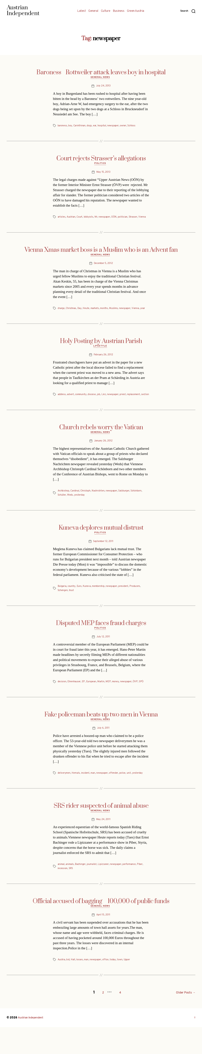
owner (128, 126)
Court (81, 218)
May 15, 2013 (103, 174)
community (82, 406)
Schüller (77, 511)
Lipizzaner (108, 892)
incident (88, 795)
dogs (91, 126)
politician (128, 218)
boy (71, 126)
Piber (61, 896)
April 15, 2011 (103, 943)
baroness (63, 126)
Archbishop (64, 507)
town (125, 988)
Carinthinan (81, 126)
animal (61, 892)
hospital (105, 126)
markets (98, 315)
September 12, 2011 (103, 558)
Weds (86, 511)
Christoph (88, 507)
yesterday (95, 511)
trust (86, 607)
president (130, 603)
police (129, 795)
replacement (140, 406)
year (60, 319)
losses (81, 988)
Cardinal (76, 507)
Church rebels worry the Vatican (101, 443)
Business (118, 11)
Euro (81, 603)
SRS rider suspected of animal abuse (101, 833)
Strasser (140, 218)
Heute (88, 315)
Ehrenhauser (75, 699)
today (117, 988)
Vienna (61, 222)
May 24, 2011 (103, 847)
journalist (94, 892)
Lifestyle (101, 357)
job (102, 406)
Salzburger (131, 507)
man (96, 795)
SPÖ (60, 703)
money (120, 699)
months (109, 315)
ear (97, 126)
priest (128, 406)
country (72, 603)
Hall (74, 988)
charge (61, 315)
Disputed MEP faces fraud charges (101, 640)
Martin (105, 699)
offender (119, 795)
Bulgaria (62, 603)
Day (81, 315)
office (109, 988)
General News (101, 78)
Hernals (77, 795)
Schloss (137, 126)
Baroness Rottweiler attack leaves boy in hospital (101, 72)
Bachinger (82, 892)
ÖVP (141, 699)
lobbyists (91, 218)
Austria (62, 988)
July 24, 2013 (103, 87)
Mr (99, 218)
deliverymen (65, 795)
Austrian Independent (33, 1045)
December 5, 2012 (103, 270)
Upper (132, 988)
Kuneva (89, 603)
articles (62, 218)
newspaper (117, 126)
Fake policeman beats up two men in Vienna (101, 737)
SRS (80, 896)
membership (102, 603)
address (62, 406)
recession (70, 896)
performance (136, 892)
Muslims (119, 315)
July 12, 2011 (103, 654)
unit (136, 795)
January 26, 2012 (103, 457)
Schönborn (64, 511)
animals (70, 892)
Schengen (76, 607)
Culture (105, 11)
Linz (107, 406)
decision (62, 699)
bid (68, 988)
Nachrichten (102, 507)
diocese (94, 406)
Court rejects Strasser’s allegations (101, 160)
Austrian (72, 218)
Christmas (72, 315)
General (93, 11)
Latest (81, 11)
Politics (101, 165)
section (62, 410)
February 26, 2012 (103, 366)
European (94, 699)
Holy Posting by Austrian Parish (101, 352)
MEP (112, 699)
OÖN (119, 218)
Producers (64, 607)
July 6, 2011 (103, 751)
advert (71, 406)
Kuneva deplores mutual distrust (101, 544)
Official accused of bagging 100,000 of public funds (101, 929)
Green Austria (135, 11)
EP (85, 699)
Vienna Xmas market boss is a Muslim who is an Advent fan (101, 256)
